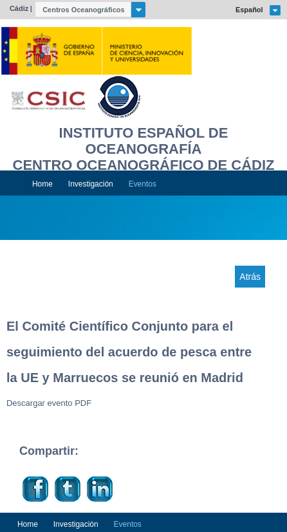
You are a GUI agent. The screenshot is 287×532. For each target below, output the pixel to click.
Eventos (142, 183)
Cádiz (19, 8)
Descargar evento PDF (48, 403)
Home (42, 183)
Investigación (90, 183)
